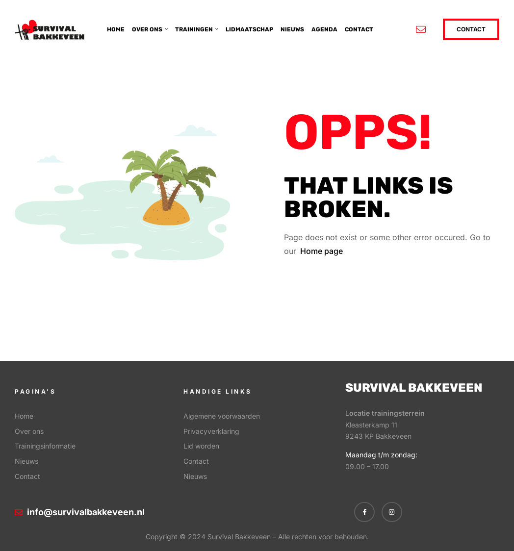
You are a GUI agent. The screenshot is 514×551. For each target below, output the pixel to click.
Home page (321, 251)
